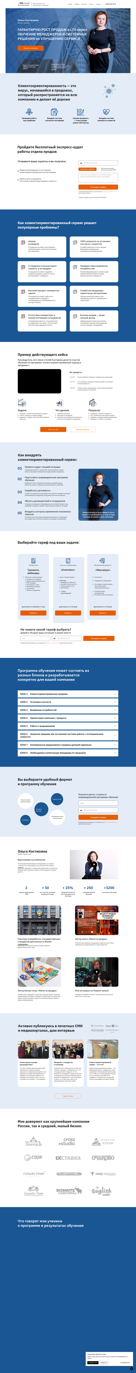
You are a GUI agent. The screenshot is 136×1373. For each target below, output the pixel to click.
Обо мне (84, 4)
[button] (31, 48)
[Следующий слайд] (131, 1262)
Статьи (91, 4)
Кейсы (70, 4)
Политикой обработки (109, 191)
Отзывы (98, 4)
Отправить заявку (98, 187)
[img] (24, 1352)
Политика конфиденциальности (25, 1369)
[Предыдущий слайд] (4, 1262)
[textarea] (98, 177)
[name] (35, 638)
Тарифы (77, 4)
